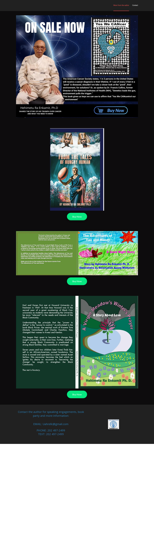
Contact (135, 5)
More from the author (121, 5)
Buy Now (77, 216)
